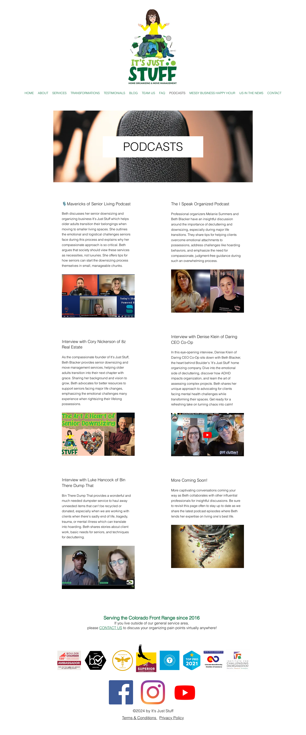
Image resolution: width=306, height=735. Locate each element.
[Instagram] (153, 692)
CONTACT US (110, 627)
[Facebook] (121, 692)
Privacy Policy (171, 717)
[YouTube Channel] (185, 692)
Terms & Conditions (139, 717)
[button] (251, 93)
